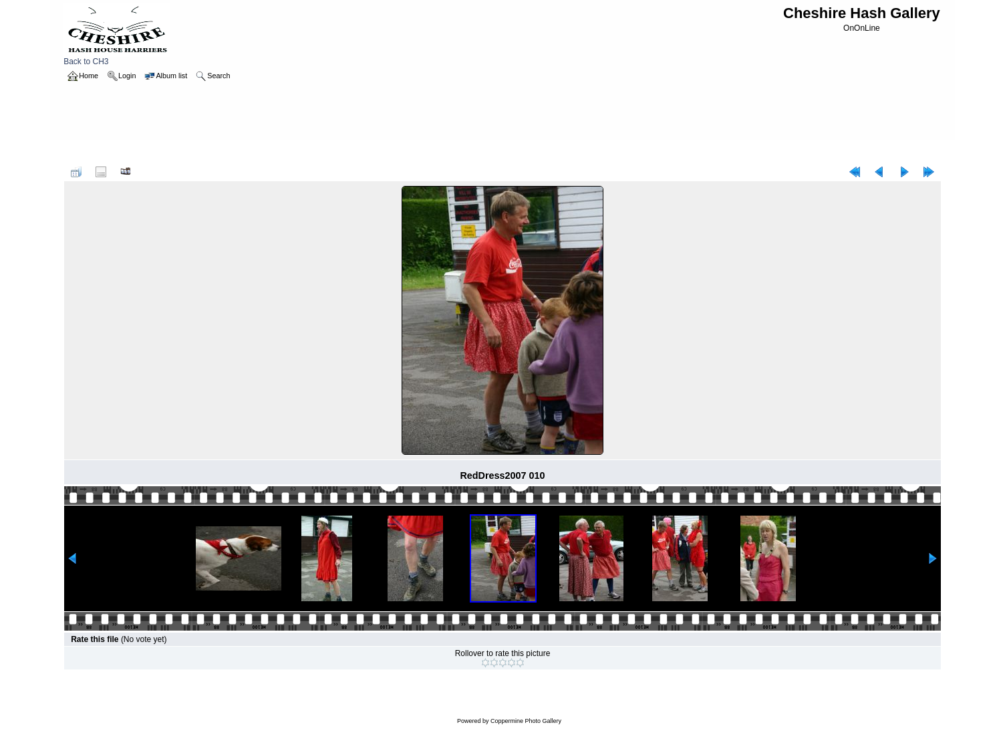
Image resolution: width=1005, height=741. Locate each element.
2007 (117, 152)
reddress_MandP (165, 152)
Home (88, 152)
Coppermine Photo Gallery (525, 721)
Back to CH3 (116, 57)
